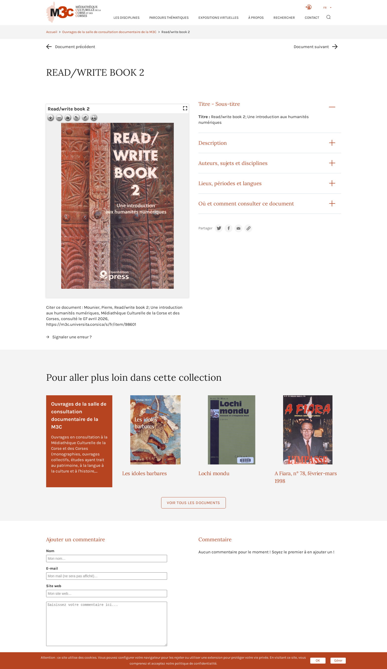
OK (318, 660)
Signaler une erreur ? (72, 336)
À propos (256, 18)
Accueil (51, 32)
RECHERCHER (284, 18)
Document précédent (75, 46)
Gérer (338, 660)
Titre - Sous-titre (219, 104)
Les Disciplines (126, 18)
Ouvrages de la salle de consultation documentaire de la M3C (109, 32)
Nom (50, 551)
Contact (312, 18)
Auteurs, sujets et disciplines (233, 163)
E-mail (52, 568)
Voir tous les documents (193, 502)
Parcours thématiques (169, 18)
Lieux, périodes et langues (230, 183)
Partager (205, 228)
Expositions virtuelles (218, 18)
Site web (53, 586)
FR (325, 7)
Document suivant (311, 46)
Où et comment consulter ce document (246, 203)
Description (212, 143)
